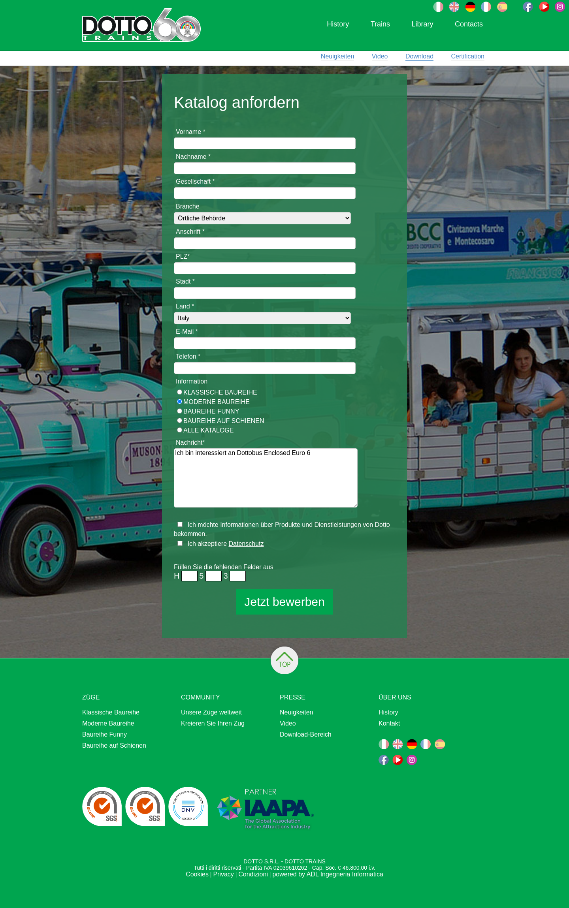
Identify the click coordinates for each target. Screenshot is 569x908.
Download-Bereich (306, 734)
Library (422, 24)
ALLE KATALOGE (208, 430)
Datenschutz (246, 543)
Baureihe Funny (211, 411)
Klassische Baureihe (220, 392)
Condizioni (253, 874)
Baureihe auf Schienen (223, 420)
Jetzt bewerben (284, 601)
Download (419, 56)
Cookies (197, 874)
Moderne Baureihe (216, 402)
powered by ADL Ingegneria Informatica (327, 874)
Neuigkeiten (337, 56)
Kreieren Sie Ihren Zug (213, 723)
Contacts (469, 24)
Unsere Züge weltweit (211, 712)
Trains (380, 24)
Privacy (223, 874)
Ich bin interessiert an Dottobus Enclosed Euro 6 (266, 478)
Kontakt (389, 723)
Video (380, 56)
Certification (467, 56)
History (338, 24)
